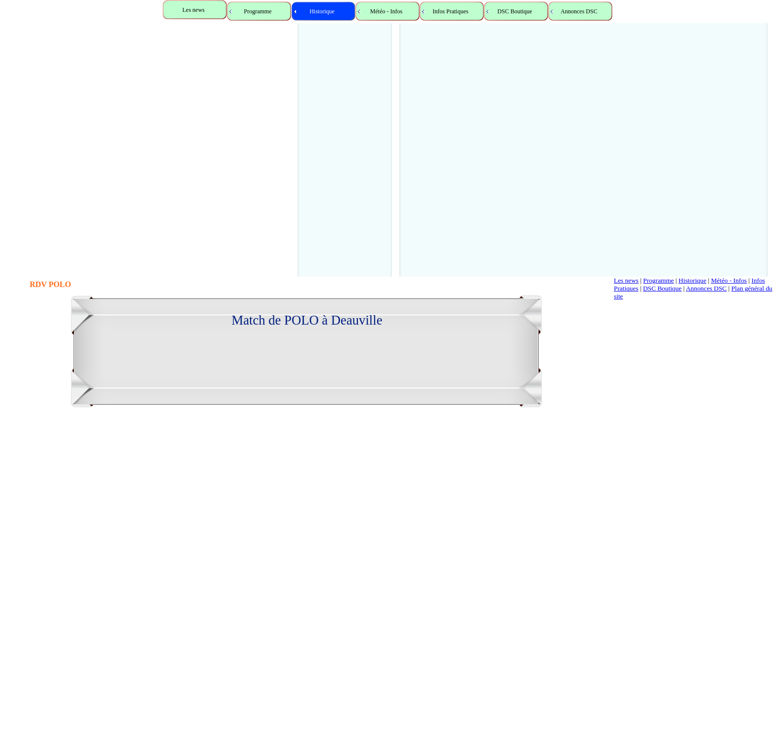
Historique (692, 280)
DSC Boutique (662, 288)
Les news (626, 280)
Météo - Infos (729, 280)
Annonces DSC (706, 288)
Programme (658, 280)
